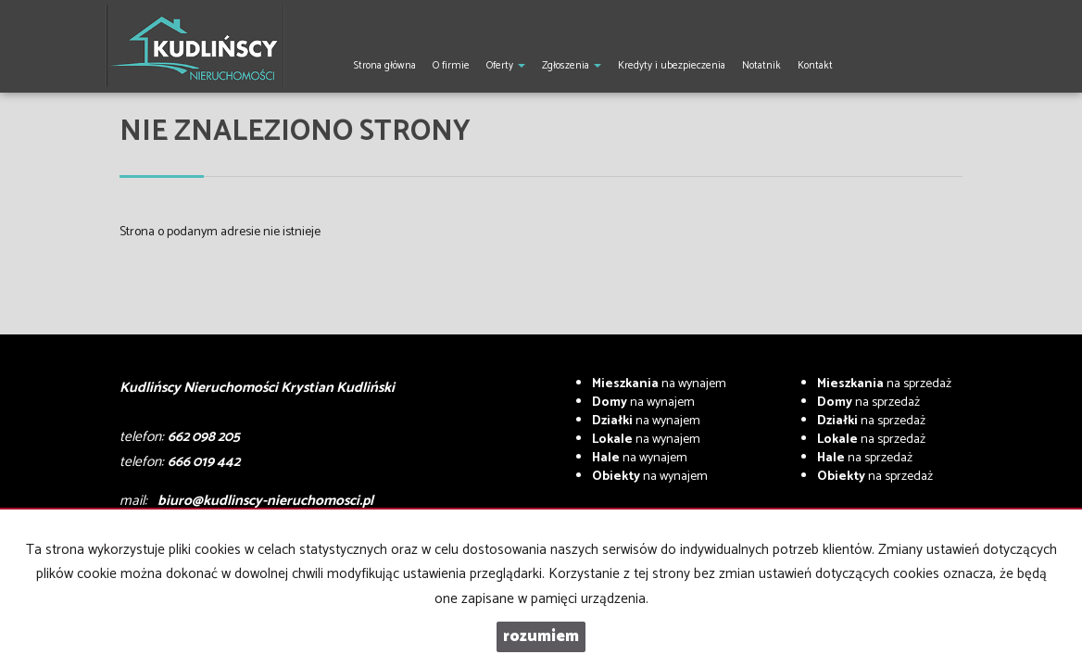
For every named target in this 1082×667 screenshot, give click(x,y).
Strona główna (385, 65)
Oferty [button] (505, 65)
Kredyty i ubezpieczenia (671, 65)
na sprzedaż (884, 384)
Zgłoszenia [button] (571, 65)
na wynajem (659, 384)
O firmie (451, 65)
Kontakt (815, 65)
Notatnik (761, 65)
